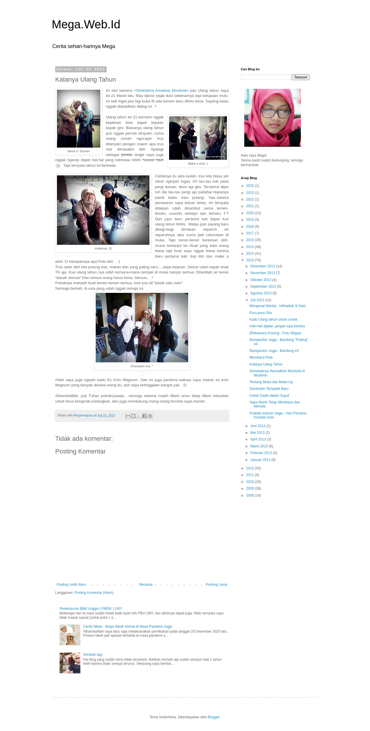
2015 (250, 247)
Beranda (145, 585)
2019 (250, 220)
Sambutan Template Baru (268, 389)
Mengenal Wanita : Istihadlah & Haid (277, 306)
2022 (250, 199)
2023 (250, 193)
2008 (250, 495)
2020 (250, 213)
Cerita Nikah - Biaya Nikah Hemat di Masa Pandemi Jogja (127, 627)
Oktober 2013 (261, 280)
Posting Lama (216, 585)
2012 (250, 468)
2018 (250, 227)
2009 (250, 488)
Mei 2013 (258, 433)
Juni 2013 (258, 426)
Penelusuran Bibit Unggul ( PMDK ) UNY (91, 609)
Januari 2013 (260, 460)
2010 (250, 482)
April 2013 (258, 439)
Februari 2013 (261, 453)
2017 (250, 233)
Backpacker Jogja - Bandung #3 (274, 351)
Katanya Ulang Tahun (266, 364)
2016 (250, 240)
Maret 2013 (259, 446)
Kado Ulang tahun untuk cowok (273, 319)
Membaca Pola (261, 357)
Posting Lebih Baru (71, 585)
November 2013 (263, 273)
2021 (250, 206)
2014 (250, 253)
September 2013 (263, 286)
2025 (250, 186)
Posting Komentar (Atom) (94, 593)
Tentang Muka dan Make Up (271, 382)
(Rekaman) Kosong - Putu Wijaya (275, 333)
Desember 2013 (263, 266)
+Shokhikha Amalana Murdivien (161, 90)
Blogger (214, 717)
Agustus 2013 (261, 293)
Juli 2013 (257, 300)
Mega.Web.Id (86, 24)
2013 (250, 260)
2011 (250, 475)
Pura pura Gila (260, 313)
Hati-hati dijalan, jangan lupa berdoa (277, 326)
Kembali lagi (92, 655)
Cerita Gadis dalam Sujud (269, 396)
